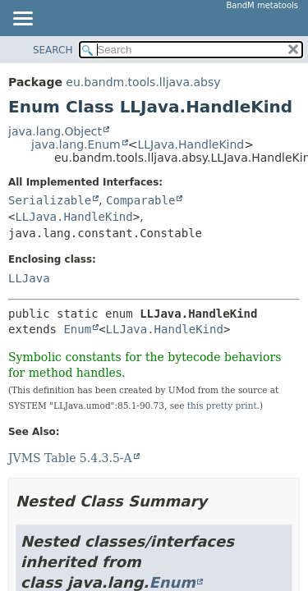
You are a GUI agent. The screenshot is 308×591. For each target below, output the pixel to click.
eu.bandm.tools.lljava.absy (143, 82)
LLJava (29, 278)
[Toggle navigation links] (22, 19)
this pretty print (222, 405)
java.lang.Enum (76, 144)
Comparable (140, 200)
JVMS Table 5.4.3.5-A (70, 458)
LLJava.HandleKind (190, 144)
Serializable (49, 200)
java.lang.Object (55, 131)
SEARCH (53, 50)
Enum (77, 329)
